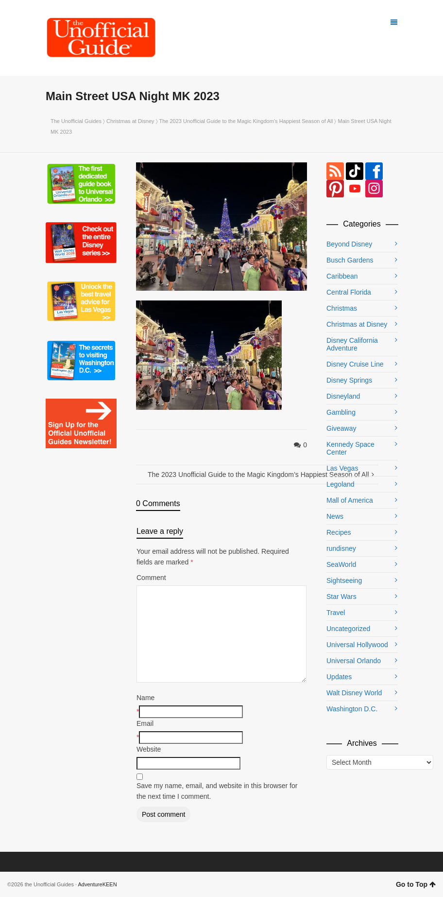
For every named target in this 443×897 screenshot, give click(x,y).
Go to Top (416, 884)
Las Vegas (342, 468)
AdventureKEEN (97, 884)
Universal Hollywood (357, 645)
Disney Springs (349, 380)
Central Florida (348, 292)
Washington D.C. (351, 709)
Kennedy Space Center (350, 448)
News (334, 516)
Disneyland (343, 396)
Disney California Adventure (352, 344)
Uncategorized (348, 629)
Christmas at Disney (130, 121)
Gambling (341, 412)
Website (148, 749)
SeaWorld (341, 564)
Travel (335, 612)
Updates (339, 677)
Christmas (341, 308)
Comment (151, 577)
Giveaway (341, 428)
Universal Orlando (353, 661)
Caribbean (342, 276)
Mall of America (349, 500)
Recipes (338, 532)
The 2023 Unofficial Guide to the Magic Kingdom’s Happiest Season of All (246, 121)
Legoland (340, 484)
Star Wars (341, 596)
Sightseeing (344, 580)
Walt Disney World (354, 693)
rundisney (341, 548)
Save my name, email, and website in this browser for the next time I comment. (216, 791)
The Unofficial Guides (76, 121)
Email (144, 723)
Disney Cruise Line (355, 364)
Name (145, 698)
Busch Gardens (350, 260)
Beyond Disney (349, 244)
